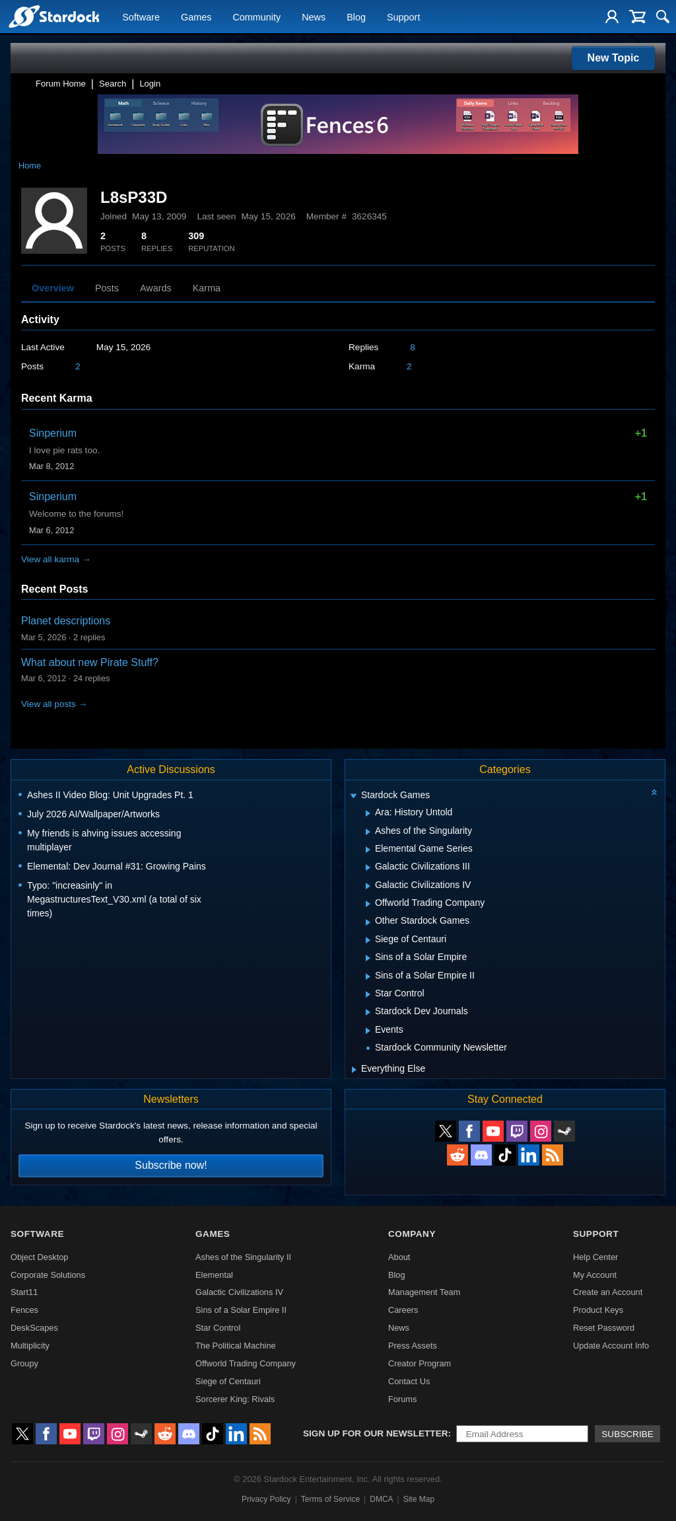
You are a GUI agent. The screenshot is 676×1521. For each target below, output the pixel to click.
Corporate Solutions (48, 1275)
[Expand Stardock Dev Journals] (368, 1012)
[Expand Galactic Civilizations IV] (368, 886)
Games (196, 17)
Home (29, 165)
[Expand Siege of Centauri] (368, 940)
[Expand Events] (368, 1030)
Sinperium (53, 433)
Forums (402, 1399)
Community (256, 17)
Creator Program (419, 1363)
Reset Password (603, 1328)
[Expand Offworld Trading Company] (368, 904)
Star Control (217, 1328)
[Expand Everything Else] (354, 1069)
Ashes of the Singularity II (243, 1257)
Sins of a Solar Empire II (241, 1310)
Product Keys (598, 1310)
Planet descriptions (65, 620)
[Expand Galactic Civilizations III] (368, 867)
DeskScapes (34, 1328)
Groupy (24, 1363)
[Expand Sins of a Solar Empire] (368, 958)
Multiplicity (30, 1346)
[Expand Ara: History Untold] (368, 813)
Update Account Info (611, 1346)
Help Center (595, 1257)
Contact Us (409, 1381)
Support (403, 17)
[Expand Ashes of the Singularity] (368, 832)
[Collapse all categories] (654, 792)
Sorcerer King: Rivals (235, 1399)
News (313, 17)
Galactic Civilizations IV (239, 1292)
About (399, 1257)
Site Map (418, 1499)
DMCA (381, 1499)
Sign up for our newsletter (375, 1433)
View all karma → (56, 559)
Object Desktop (40, 1257)
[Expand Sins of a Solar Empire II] (368, 976)
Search (112, 84)
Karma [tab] (206, 288)
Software (141, 17)
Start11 (24, 1292)
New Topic (614, 57)
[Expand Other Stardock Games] (368, 922)
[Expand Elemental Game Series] (368, 849)
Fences (24, 1310)
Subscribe (627, 1434)
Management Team (424, 1292)
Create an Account (607, 1292)
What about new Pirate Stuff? (89, 662)
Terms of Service (330, 1499)
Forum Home (61, 84)
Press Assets (412, 1346)
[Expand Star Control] (368, 994)
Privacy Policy (266, 1499)
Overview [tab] (53, 288)
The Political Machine (235, 1346)
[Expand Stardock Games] (353, 796)
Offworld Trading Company (245, 1363)
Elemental (214, 1275)
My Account (595, 1275)
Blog (356, 17)
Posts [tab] (107, 288)
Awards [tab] (156, 288)
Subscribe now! (171, 1165)
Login (149, 84)
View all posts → (54, 704)
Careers (403, 1310)
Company (412, 1234)
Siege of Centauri (228, 1381)
